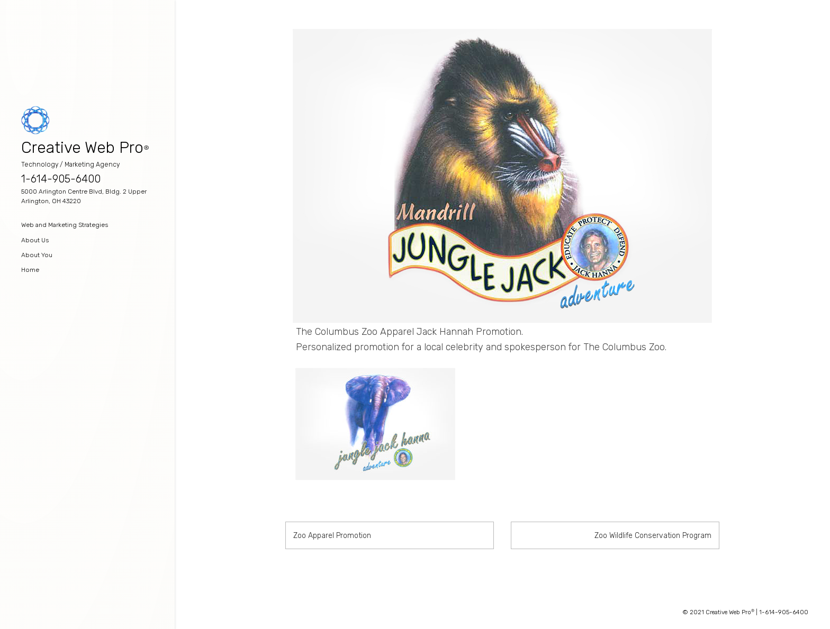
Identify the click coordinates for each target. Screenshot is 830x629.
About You (36, 255)
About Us (35, 240)
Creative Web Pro (82, 147)
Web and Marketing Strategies (64, 225)
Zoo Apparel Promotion (332, 535)
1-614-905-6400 (61, 178)
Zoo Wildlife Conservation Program (652, 535)
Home (30, 270)
